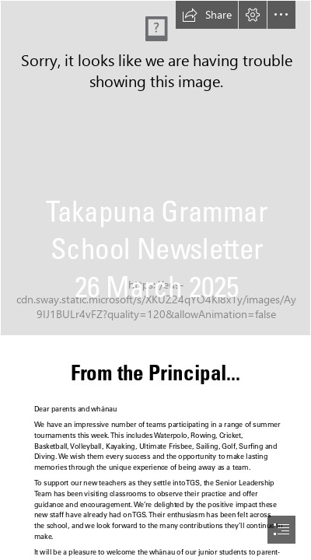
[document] (155, 280)
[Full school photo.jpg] (155, 168)
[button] (207, 15)
